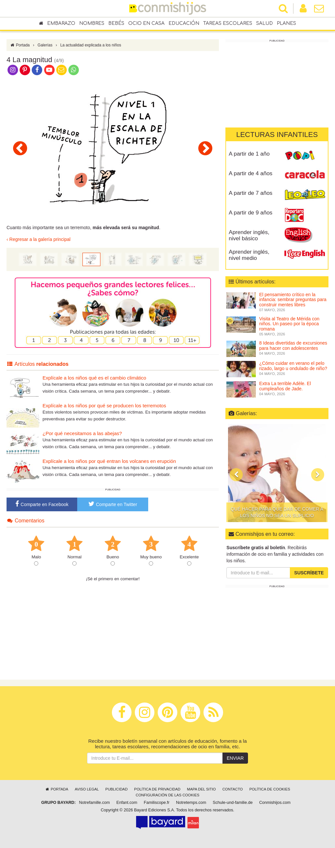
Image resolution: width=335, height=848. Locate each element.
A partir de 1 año (249, 154)
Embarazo (61, 23)
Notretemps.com (191, 802)
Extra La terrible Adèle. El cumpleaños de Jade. (285, 386)
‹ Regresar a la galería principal (38, 239)
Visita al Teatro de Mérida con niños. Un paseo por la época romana (289, 323)
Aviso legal (87, 789)
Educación (183, 23)
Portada (20, 45)
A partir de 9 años (250, 213)
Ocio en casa (146, 23)
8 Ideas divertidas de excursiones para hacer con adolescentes (293, 345)
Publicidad (116, 789)
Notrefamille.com (94, 802)
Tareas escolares (227, 23)
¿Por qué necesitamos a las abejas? (82, 433)
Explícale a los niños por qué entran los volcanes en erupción (109, 461)
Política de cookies (269, 789)
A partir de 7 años (250, 193)
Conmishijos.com (275, 802)
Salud (264, 23)
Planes (286, 23)
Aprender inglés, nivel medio (249, 255)
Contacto (232, 789)
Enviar (235, 758)
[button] (236, 474)
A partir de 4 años (250, 173)
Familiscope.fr (156, 802)
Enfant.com (126, 802)
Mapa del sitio (201, 789)
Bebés (116, 23)
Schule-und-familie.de (233, 802)
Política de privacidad (157, 789)
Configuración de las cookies (168, 795)
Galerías (45, 45)
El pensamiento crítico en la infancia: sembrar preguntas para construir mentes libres (292, 299)
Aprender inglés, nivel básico (249, 235)
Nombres (91, 23)
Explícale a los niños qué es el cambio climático (94, 378)
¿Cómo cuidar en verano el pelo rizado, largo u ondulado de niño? (293, 366)
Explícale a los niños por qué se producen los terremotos (104, 405)
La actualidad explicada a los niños (90, 45)
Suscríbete (309, 572)
